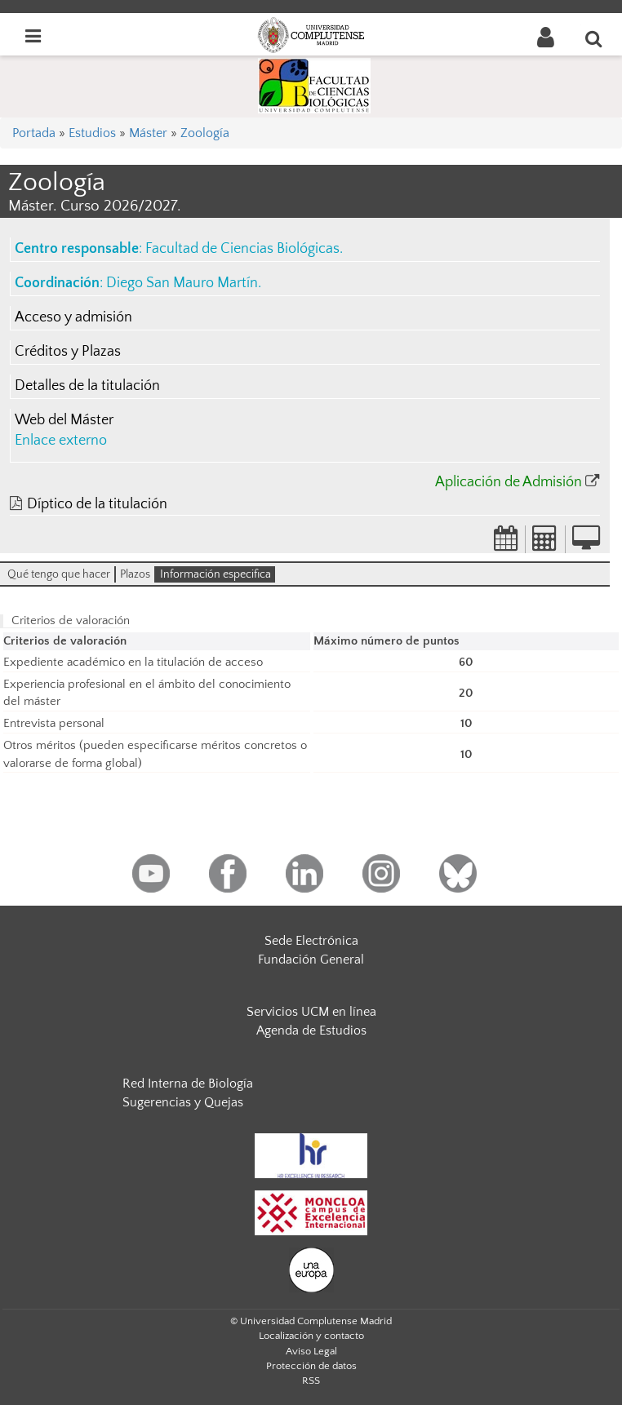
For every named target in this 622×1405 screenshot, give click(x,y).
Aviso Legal (311, 1351)
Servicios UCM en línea (311, 1011)
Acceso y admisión (73, 317)
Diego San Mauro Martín (182, 283)
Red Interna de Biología (187, 1083)
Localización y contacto (311, 1335)
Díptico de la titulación (97, 504)
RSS (311, 1380)
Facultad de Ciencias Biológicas (242, 249)
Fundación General (311, 959)
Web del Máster (64, 420)
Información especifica (215, 574)
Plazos (135, 574)
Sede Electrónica (311, 940)
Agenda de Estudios (311, 1030)
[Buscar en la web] (594, 38)
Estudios (92, 133)
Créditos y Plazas (68, 351)
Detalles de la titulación (87, 386)
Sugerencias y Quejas (182, 1102)
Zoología (204, 133)
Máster (148, 133)
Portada (34, 133)
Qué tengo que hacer (58, 574)
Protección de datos (311, 1366)
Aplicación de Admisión (508, 482)
